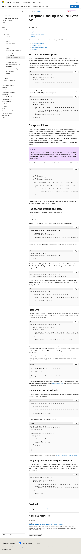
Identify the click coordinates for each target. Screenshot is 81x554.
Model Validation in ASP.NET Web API (66, 455)
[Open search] (73, 2)
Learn (30, 11)
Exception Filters (34, 32)
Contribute (28, 547)
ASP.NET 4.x (40, 11)
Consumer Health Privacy (45, 547)
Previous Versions (14, 547)
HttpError (32, 36)
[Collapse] (23, 11)
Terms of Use (58, 547)
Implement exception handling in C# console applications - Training (45, 524)
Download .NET (74, 6)
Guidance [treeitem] (8, 36)
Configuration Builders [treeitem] (8, 85)
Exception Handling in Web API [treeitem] (14, 57)
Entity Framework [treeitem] (7, 103)
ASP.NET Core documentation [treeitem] (10, 18)
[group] (54, 109)
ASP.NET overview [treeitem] (7, 20)
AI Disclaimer (5, 547)
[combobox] (13, 15)
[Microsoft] (3, 2)
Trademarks (65, 547)
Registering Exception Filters (37, 34)
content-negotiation (57, 383)
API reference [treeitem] (6, 117)
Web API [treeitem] (6, 32)
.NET (34, 11)
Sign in (77, 2)
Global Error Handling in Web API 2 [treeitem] (15, 60)
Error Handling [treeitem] (10, 55)
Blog (21, 547)
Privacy (34, 547)
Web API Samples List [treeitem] (9, 80)
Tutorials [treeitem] (5, 22)
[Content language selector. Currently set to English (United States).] (9, 543)
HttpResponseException (36, 30)
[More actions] (77, 12)
